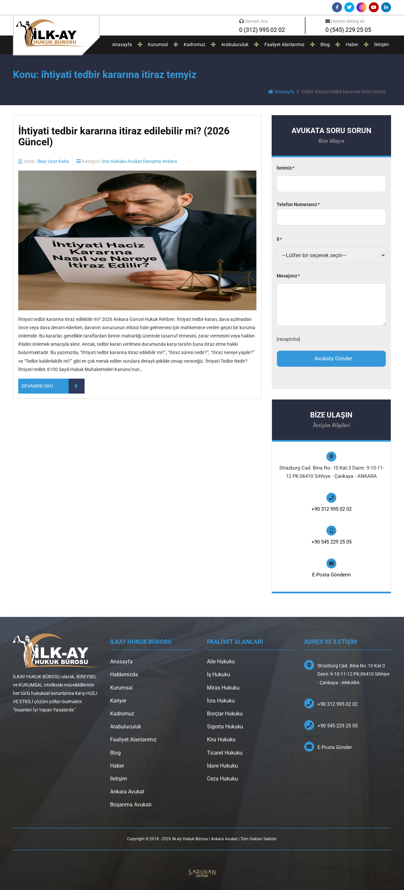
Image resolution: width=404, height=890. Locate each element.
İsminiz (285, 168)
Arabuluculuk (234, 44)
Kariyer (118, 701)
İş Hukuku (218, 674)
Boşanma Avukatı (131, 804)
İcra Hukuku (221, 701)
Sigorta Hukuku (225, 726)
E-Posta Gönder (334, 747)
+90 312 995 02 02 (331, 509)
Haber (352, 44)
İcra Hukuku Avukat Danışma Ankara (139, 161)
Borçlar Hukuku (225, 713)
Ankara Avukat (127, 791)
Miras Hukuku (223, 688)
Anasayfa (122, 44)
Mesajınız (288, 275)
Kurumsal (158, 44)
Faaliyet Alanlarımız (284, 44)
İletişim (381, 44)
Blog (325, 44)
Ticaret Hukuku (224, 753)
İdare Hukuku (222, 766)
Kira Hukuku (221, 739)
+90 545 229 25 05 (331, 542)
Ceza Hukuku (222, 779)
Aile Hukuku (221, 661)
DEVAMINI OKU (53, 386)
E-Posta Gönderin (331, 575)
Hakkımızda (124, 674)
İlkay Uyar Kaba (53, 161)
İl (279, 239)
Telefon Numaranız (331, 211)
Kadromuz (194, 44)
